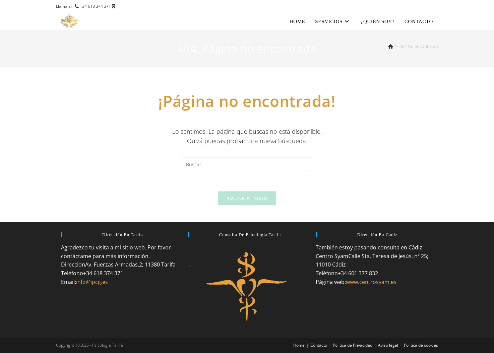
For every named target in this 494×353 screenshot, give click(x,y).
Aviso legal (388, 345)
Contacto (318, 345)
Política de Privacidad (352, 345)
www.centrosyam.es (371, 282)
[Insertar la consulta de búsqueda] (247, 164)
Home (299, 345)
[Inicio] (390, 46)
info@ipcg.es (92, 282)
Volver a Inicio (247, 198)
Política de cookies (421, 345)
